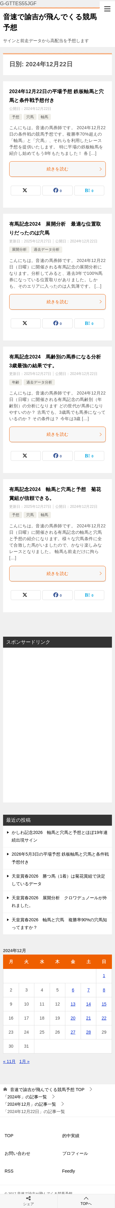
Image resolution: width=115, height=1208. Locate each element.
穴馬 (30, 117)
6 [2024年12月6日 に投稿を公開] (73, 990)
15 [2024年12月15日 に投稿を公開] (104, 1004)
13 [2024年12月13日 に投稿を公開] (73, 1004)
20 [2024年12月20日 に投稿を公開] (73, 1018)
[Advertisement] (57, 725)
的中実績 (70, 1135)
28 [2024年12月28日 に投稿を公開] (88, 1032)
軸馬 (44, 117)
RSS (9, 1171)
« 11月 (9, 1061)
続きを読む (75, 168)
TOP (47, 1089)
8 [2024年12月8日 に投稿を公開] (104, 990)
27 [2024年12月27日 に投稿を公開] (73, 1032)
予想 (15, 117)
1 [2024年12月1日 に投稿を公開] (104, 975)
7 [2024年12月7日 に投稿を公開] (88, 990)
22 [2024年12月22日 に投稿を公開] (104, 1018)
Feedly (68, 1171)
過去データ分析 (46, 249)
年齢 (15, 382)
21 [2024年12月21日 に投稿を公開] (88, 1018)
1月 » (24, 1061)
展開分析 (19, 249)
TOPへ (86, 1201)
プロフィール (75, 1153)
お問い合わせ (17, 1153)
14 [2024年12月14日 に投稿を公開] (88, 1004)
